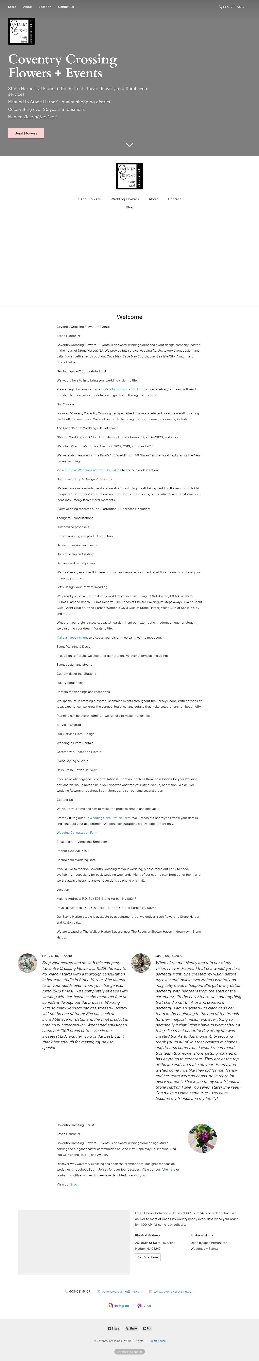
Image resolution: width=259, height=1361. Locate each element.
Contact (174, 199)
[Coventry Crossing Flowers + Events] (129, 176)
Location (45, 7)
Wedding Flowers (124, 199)
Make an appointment (72, 637)
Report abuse (157, 1341)
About (27, 7)
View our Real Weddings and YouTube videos (89, 470)
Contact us (66, 7)
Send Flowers (89, 199)
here (172, 1169)
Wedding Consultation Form (124, 389)
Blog (129, 207)
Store (12, 7)
